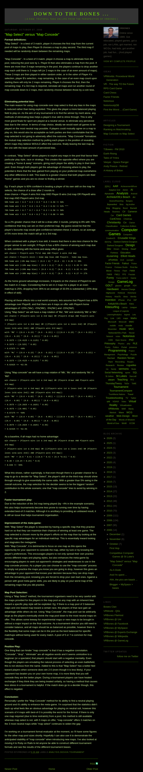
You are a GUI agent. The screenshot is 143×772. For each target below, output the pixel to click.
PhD (131, 340)
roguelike (131, 365)
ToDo (126, 383)
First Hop (115, 548)
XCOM (132, 423)
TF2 (132, 380)
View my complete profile (120, 61)
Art (134, 197)
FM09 (109, 274)
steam (111, 379)
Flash (125, 271)
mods (120, 326)
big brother (130, 204)
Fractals (131, 274)
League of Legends (121, 311)
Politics (116, 347)
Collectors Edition (128, 226)
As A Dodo (115, 570)
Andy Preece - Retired (115, 166)
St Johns (109, 376)
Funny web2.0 (122, 278)
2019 (110, 467)
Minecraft (122, 322)
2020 (110, 462)
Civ (124, 222)
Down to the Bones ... (71, 14)
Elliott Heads (128, 256)
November (115, 539)
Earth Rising (110, 153)
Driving (125, 249)
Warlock (112, 413)
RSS (93, 755)
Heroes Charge (128, 289)
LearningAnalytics (114, 315)
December (115, 534)
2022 (110, 457)
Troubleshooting (114, 397)
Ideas (125, 297)
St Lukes (121, 376)
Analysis (54, 744)
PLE (135, 343)
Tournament (76, 744)
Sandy (113, 369)
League (133, 307)
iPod (129, 300)
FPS (124, 274)
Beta (121, 204)
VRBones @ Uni (112, 619)
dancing (108, 242)
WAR (124, 409)
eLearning (112, 256)
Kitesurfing (112, 307)
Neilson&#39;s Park (117, 333)
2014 (110, 491)
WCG (129, 412)
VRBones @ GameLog (116, 640)
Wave (121, 412)
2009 (110, 515)
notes (118, 336)
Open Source (120, 340)
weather (109, 416)
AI (132, 189)
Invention (110, 299)
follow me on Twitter (127, 656)
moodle (128, 325)
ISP (135, 300)
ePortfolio (113, 260)
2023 (110, 452)
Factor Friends (111, 97)
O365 (110, 340)
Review (120, 365)
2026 (110, 438)
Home (52, 761)
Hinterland (132, 293)
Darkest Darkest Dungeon (125, 242)
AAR (115, 186)
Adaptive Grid (114, 190)
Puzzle (134, 354)
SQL (135, 372)
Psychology (123, 354)
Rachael (111, 358)
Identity (133, 297)
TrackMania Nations (117, 394)
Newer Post (11, 761)
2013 (110, 496)
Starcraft (132, 376)
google (127, 285)
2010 (110, 510)
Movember (112, 329)
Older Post (92, 761)
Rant (110, 362)
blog (108, 208)
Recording (120, 362)
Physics (121, 344)
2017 (110, 476)
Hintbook (121, 293)
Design (64, 744)
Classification (112, 226)
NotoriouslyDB (111, 105)
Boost (125, 208)
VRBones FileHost (113, 615)
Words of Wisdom (127, 420)
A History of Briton (113, 170)
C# (124, 211)
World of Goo (113, 423)
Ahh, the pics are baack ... (124, 579)
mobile (113, 325)
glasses (118, 286)
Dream (116, 249)
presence (133, 347)
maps (125, 318)
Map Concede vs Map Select (119, 133)
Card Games (123, 215)
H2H (134, 286)
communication (112, 230)
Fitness (117, 271)
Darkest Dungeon (115, 245)
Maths (134, 318)
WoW (124, 423)
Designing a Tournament (117, 125)
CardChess (115, 219)
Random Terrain (125, 358)
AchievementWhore (129, 186)
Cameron (132, 211)
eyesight (130, 260)
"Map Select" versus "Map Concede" (32, 34)
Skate (133, 369)
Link (112, 318)
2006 (110, 530)
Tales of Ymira (111, 157)
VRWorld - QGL (112, 611)
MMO (131, 322)
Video (123, 402)
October (114, 544)
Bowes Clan (110, 606)
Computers (127, 235)
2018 (110, 472)
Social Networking (114, 372)
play (128, 344)
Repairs (130, 362)
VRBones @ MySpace (116, 628)
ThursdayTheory (114, 383)
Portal (124, 347)
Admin (125, 190)
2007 (110, 525)
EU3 (122, 260)
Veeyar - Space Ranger (116, 162)
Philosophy (109, 343)
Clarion (132, 223)
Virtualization (126, 405)
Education (125, 252)
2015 (110, 486)
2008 (110, 520)
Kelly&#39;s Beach (117, 303)
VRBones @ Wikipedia (116, 636)
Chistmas (127, 219)
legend (127, 315)
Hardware (113, 289)
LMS (119, 318)
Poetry (107, 347)
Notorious (109, 101)
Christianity (114, 222)
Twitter (133, 398)
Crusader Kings (127, 238)
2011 (110, 505)
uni (108, 401)
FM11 (117, 274)
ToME (134, 384)
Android (134, 194)
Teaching (122, 379)
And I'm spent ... (118, 574)
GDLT (109, 285)
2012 (110, 501)
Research (110, 365)
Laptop (125, 307)
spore (127, 372)
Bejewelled (112, 204)
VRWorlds (113, 408)
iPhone (121, 300)
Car (112, 215)
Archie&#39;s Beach (118, 196)
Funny (110, 277)
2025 (110, 443)
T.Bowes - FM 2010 (114, 149)
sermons (124, 368)
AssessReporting (116, 201)
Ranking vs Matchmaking (117, 129)
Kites (131, 304)
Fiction (134, 264)
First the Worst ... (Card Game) (120, 109)
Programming (117, 350)
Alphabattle (109, 194)
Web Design (123, 416)
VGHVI (115, 401)
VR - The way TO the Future (119, 84)
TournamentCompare (120, 390)
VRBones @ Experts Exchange (120, 632)
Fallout (125, 263)
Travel (130, 394)
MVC (131, 329)
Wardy (131, 409)
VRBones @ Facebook (116, 623)
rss (107, 369)
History (109, 296)
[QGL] (107, 186)
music (122, 328)
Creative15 (110, 238)
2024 (110, 447)
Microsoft (112, 322)
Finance (108, 267)
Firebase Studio (121, 267)
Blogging (116, 208)
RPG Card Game (113, 88)
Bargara (129, 201)
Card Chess (110, 92)
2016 (110, 481)
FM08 (132, 271)
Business (116, 212)
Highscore (110, 293)
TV (126, 398)
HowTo (118, 296)
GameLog (125, 282)
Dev (109, 248)
